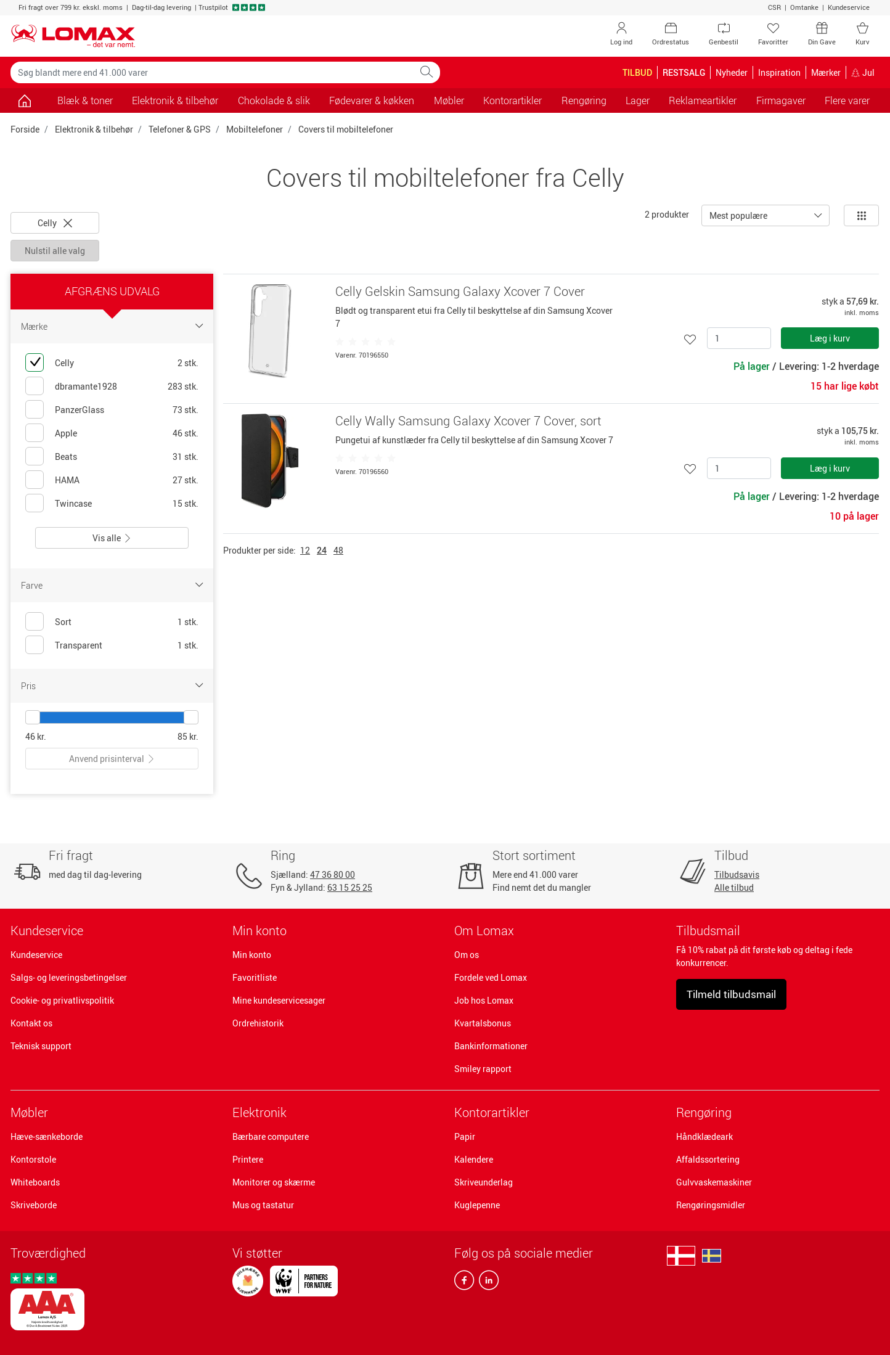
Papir (464, 1136)
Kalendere (473, 1159)
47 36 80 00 (332, 874)
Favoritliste (254, 977)
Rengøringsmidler (710, 1205)
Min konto (251, 954)
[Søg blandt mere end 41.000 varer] (212, 72)
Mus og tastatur (263, 1205)
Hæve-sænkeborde (46, 1136)
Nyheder (732, 72)
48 (338, 550)
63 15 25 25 (349, 887)
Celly (55, 223)
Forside (24, 129)
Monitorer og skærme (273, 1182)
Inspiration (779, 72)
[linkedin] (486, 1283)
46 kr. (35, 736)
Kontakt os (31, 1023)
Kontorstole (33, 1159)
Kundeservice (849, 7)
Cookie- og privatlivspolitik (62, 1000)
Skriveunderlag (483, 1182)
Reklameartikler (703, 100)
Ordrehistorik (258, 1023)
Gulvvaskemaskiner (714, 1182)
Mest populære (738, 215)
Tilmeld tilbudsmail (731, 994)
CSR (774, 7)
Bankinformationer (491, 1046)
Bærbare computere (270, 1136)
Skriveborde (33, 1205)
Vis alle (112, 538)
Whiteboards (35, 1182)
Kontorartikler (491, 1112)
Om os (466, 954)
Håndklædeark (704, 1136)
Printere (247, 1159)
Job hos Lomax (483, 1000)
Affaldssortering (708, 1159)
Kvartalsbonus (482, 1023)
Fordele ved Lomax (490, 977)
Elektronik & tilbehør (94, 129)
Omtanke (804, 7)
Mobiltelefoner (254, 129)
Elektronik (259, 1112)
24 (322, 550)
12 (305, 550)
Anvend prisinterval (112, 758)
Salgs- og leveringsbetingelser (68, 977)
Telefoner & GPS (180, 129)
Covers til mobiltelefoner (345, 129)
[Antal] (739, 338)
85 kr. (188, 736)
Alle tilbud (734, 887)
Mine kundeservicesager (278, 1000)
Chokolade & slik (274, 100)
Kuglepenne (477, 1205)
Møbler (29, 1112)
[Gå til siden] (24, 100)
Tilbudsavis (736, 874)
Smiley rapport (483, 1069)
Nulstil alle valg (55, 250)
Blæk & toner (85, 100)
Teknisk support (40, 1046)
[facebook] (464, 1283)
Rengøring (704, 1112)
